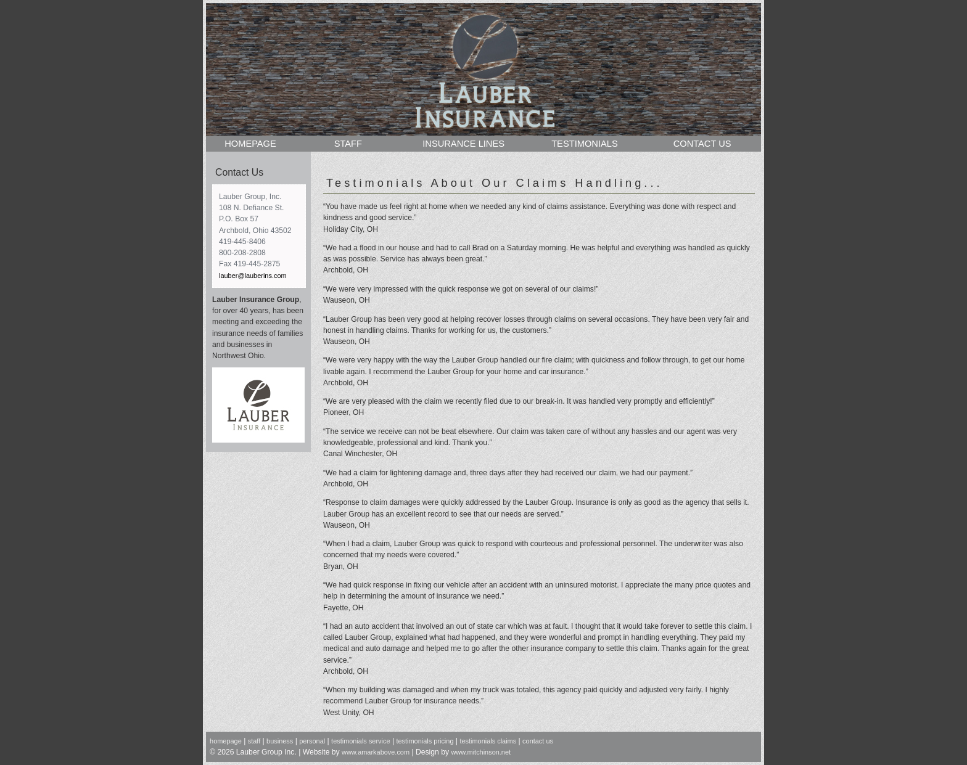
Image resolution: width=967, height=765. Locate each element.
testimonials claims (487, 741)
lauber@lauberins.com (253, 275)
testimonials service (360, 741)
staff (254, 741)
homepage (226, 741)
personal (312, 741)
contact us (537, 741)
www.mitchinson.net (481, 752)
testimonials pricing (424, 741)
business (279, 741)
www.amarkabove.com (375, 752)
